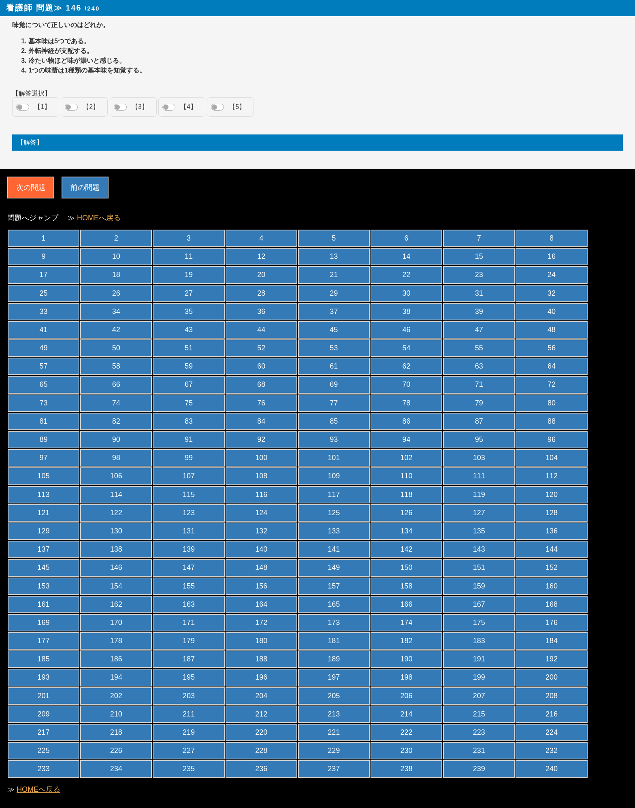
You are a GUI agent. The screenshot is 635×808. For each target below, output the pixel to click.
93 (334, 439)
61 (334, 366)
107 (189, 476)
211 (189, 714)
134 (407, 531)
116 (261, 494)
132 (261, 531)
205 (334, 696)
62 (407, 366)
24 (552, 275)
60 (261, 366)
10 (116, 256)
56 (552, 348)
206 (407, 696)
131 (189, 531)
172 (261, 622)
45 (334, 330)
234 (116, 769)
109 (334, 476)
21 (334, 275)
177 (44, 641)
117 (334, 494)
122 (116, 513)
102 (407, 458)
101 (334, 458)
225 (44, 750)
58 (116, 366)
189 (334, 659)
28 (261, 293)
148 (261, 567)
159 (479, 586)
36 (261, 311)
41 (44, 330)
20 (261, 275)
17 (44, 275)
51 (189, 348)
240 (552, 769)
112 (552, 476)
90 (116, 439)
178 (116, 641)
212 (261, 714)
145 (44, 567)
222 (407, 732)
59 (189, 366)
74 (116, 403)
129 (44, 531)
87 (479, 421)
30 (407, 293)
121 (44, 513)
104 (552, 458)
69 (334, 384)
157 (334, 586)
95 (479, 439)
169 (44, 622)
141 (334, 549)
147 (189, 567)
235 (189, 769)
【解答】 (30, 142)
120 (552, 494)
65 (44, 384)
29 (334, 293)
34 (116, 311)
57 (44, 366)
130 (116, 531)
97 (44, 458)
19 (189, 275)
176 (552, 622)
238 (407, 769)
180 (261, 641)
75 (189, 403)
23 (479, 275)
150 (407, 567)
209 (44, 714)
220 (261, 732)
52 (261, 348)
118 (407, 494)
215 (479, 714)
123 (189, 513)
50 (116, 348)
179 (189, 641)
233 (44, 769)
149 (334, 567)
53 (334, 348)
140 (261, 549)
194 (116, 677)
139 (189, 549)
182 (407, 641)
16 (552, 256)
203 (189, 696)
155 (189, 586)
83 (189, 421)
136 (552, 531)
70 (407, 384)
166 (407, 604)
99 (189, 458)
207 (479, 696)
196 (261, 677)
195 (189, 677)
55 (479, 348)
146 (116, 567)
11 (189, 256)
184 (552, 641)
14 (407, 256)
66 (116, 384)
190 (407, 659)
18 (116, 275)
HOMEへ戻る (99, 218)
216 (552, 714)
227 (189, 750)
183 (479, 641)
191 (479, 659)
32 (552, 293)
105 (44, 476)
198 (407, 677)
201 (44, 696)
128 (552, 513)
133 (334, 531)
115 (189, 494)
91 (189, 439)
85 (334, 421)
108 (261, 476)
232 (552, 750)
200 (552, 677)
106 (116, 476)
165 (334, 604)
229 (334, 750)
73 (44, 403)
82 (116, 421)
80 (552, 403)
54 (407, 348)
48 (552, 330)
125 (334, 513)
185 (44, 659)
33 (44, 311)
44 (261, 330)
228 (261, 750)
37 (334, 311)
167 (479, 604)
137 (44, 549)
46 (407, 330)
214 (407, 714)
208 (552, 696)
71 (479, 384)
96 (552, 439)
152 (552, 567)
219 (189, 732)
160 (552, 586)
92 (261, 439)
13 (334, 256)
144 (552, 549)
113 (44, 494)
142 (407, 549)
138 (116, 549)
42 (116, 330)
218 (116, 732)
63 (479, 366)
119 (479, 494)
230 (407, 750)
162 (116, 604)
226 (116, 750)
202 (116, 696)
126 (407, 513)
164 (261, 604)
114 (116, 494)
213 (334, 714)
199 (479, 677)
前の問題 (85, 187)
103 (479, 458)
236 (261, 769)
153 (44, 586)
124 (261, 513)
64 (552, 366)
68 (261, 384)
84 (261, 421)
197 (334, 677)
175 (479, 622)
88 (552, 421)
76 (261, 403)
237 (334, 769)
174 (407, 622)
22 (407, 275)
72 (552, 384)
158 (407, 586)
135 (479, 531)
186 (116, 659)
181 (334, 641)
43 (189, 330)
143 (479, 549)
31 (479, 293)
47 (479, 330)
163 (189, 604)
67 (189, 384)
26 (116, 293)
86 (407, 421)
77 (334, 403)
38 (407, 311)
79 (479, 403)
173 (334, 622)
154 (116, 586)
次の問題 (30, 187)
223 (479, 732)
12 (261, 256)
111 (479, 476)
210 (116, 714)
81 (44, 421)
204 (261, 696)
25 (44, 293)
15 (479, 256)
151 (479, 567)
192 (552, 659)
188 (261, 659)
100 (261, 458)
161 (44, 604)
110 (407, 476)
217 (44, 732)
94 (407, 439)
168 (552, 604)
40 (552, 311)
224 (552, 732)
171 (189, 622)
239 (479, 769)
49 (44, 348)
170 (116, 622)
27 (189, 293)
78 (407, 403)
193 (44, 677)
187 (189, 659)
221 (334, 732)
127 (479, 513)
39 (479, 311)
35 (189, 311)
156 (261, 586)
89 (44, 439)
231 (479, 750)
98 (116, 458)
